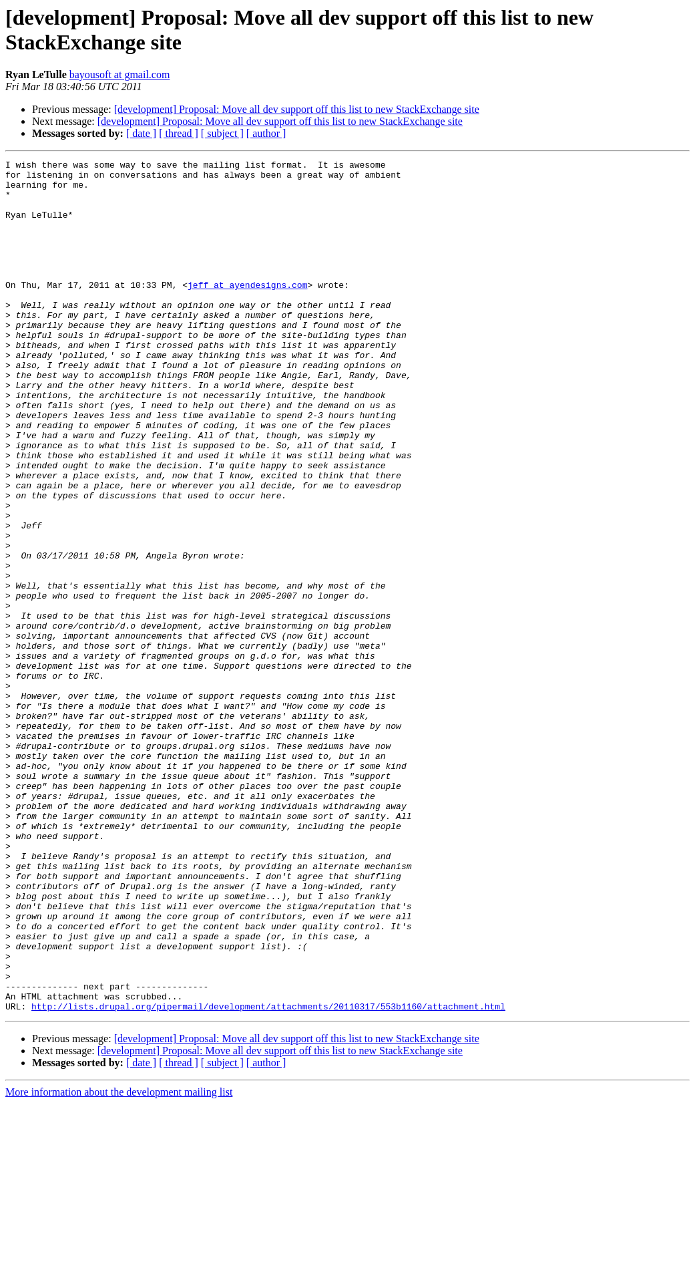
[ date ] (141, 133)
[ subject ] (222, 133)
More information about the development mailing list (118, 1262)
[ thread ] (178, 133)
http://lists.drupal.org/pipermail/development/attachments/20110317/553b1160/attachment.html (268, 1176)
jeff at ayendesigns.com (247, 311)
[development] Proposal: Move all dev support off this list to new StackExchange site (296, 109)
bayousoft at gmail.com (119, 74)
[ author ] (266, 133)
